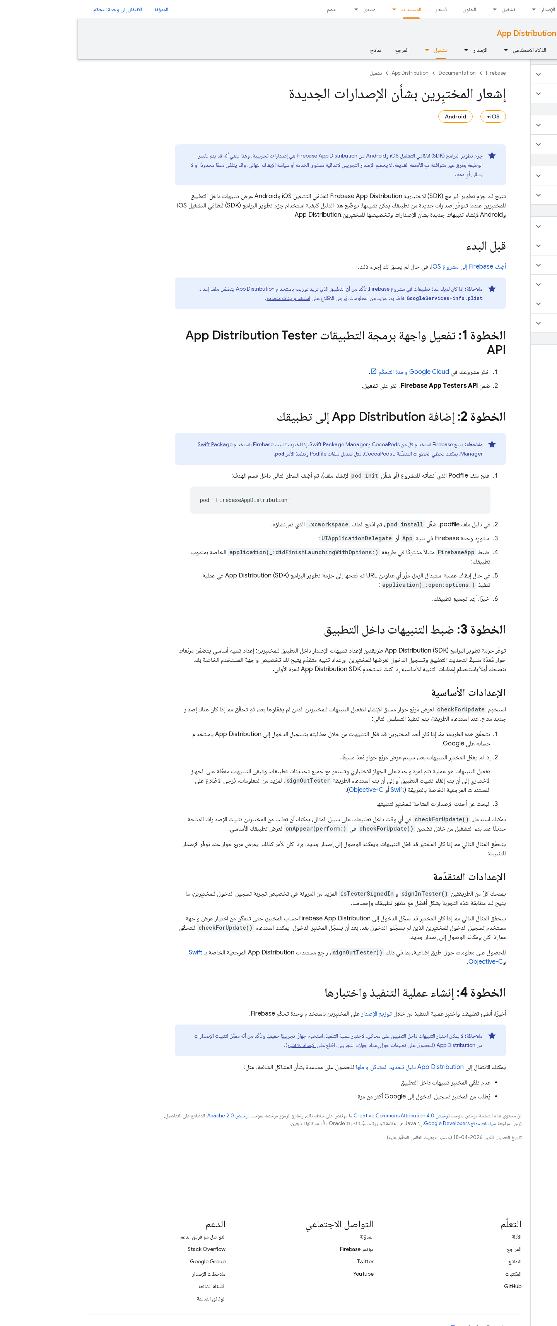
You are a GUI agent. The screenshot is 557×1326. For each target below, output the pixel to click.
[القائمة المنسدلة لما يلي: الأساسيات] (484, 50)
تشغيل (430, 9)
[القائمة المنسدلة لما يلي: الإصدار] (453, 9)
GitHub (435, 1286)
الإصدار (470, 9)
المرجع (324, 49)
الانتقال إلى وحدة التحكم (39, 9)
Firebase (418, 73)
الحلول (391, 9)
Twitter (287, 1261)
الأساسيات (504, 49)
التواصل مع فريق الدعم (125, 1236)
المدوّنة (84, 9)
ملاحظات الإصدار (131, 1273)
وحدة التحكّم (336, 372)
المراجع (436, 1248)
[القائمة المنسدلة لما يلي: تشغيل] (414, 9)
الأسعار (364, 9)
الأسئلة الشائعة (134, 1286)
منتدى (291, 9)
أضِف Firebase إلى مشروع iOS (391, 267)
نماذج (298, 49)
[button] (511, 74)
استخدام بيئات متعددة (210, 298)
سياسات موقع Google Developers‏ (382, 1123)
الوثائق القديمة (133, 1298)
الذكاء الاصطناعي (451, 49)
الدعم (254, 9)
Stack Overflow (129, 1248)
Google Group (130, 1261)
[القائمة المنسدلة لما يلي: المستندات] (314, 9)
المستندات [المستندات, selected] (333, 9)
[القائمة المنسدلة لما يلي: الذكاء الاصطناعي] (426, 50)
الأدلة (439, 1236)
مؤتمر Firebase (279, 1248)
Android (377, 116)
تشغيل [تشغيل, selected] (363, 49)
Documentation (519, 33)
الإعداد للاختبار (223, 1045)
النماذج (437, 1261)
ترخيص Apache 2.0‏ (150, 1115)
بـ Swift (120, 952)
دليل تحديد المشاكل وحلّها (332, 1067)
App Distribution (448, 33)
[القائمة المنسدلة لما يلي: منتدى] (276, 9)
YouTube (285, 1273)
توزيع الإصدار (299, 1014)
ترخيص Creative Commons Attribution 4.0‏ (324, 1115)
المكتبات (435, 1273)
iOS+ (415, 116)
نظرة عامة (538, 49)
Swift (319, 790)
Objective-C (288, 790)
